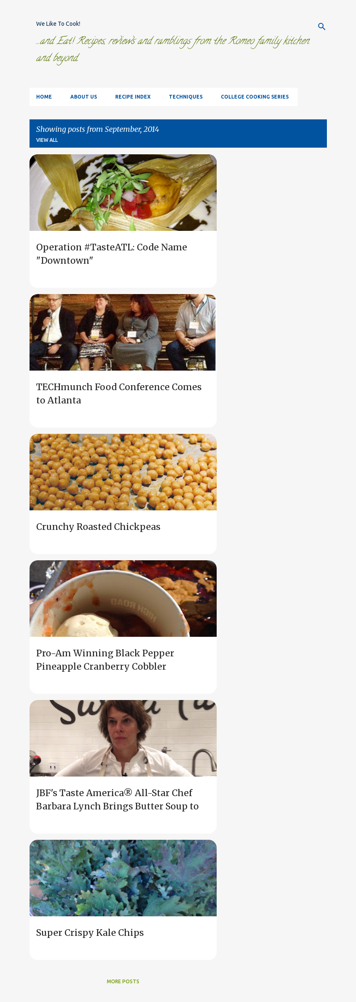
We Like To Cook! (58, 23)
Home (44, 96)
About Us (83, 96)
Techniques (186, 96)
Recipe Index (133, 96)
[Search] (322, 27)
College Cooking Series (255, 96)
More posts (123, 981)
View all (47, 140)
